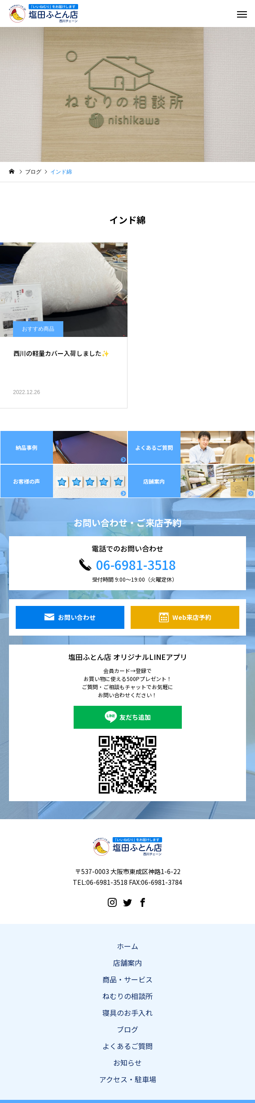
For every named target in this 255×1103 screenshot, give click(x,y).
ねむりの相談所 (127, 996)
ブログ (127, 1029)
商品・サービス (127, 979)
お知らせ (127, 1062)
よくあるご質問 (127, 1045)
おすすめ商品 (38, 329)
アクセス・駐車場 (127, 1079)
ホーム (127, 946)
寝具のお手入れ (127, 1012)
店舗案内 (127, 962)
